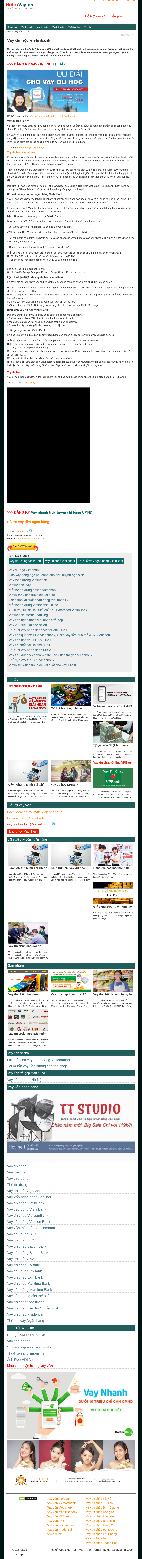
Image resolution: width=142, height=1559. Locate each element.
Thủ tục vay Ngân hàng (25, 1317)
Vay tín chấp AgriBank (24, 1188)
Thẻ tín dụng (74, 27)
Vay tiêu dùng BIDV (22, 1231)
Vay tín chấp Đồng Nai (100, 1508)
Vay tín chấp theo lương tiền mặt (32, 1305)
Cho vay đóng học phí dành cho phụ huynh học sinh (46, 574)
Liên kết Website (21, 1325)
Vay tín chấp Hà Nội (99, 1495)
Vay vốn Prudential (59, 1526)
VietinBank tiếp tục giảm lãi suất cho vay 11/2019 (44, 662)
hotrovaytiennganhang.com (31, 538)
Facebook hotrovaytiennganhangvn (34, 809)
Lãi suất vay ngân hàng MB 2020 (32, 647)
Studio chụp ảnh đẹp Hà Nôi (29, 1344)
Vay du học (30, 382)
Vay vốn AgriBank (58, 1495)
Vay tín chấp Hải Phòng (101, 1530)
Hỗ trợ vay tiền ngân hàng (28, 522)
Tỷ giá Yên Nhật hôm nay (110, 742)
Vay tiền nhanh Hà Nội (25, 1076)
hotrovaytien (21, 531)
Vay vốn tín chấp (22, 31)
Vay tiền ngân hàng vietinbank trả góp (36, 618)
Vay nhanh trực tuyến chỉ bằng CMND (61, 512)
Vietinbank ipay (20, 584)
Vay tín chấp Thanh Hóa (102, 1539)
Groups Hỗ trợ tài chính (25, 815)
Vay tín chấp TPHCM (99, 1499)
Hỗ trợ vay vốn (19, 802)
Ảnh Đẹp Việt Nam (21, 1356)
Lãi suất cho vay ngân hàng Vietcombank (39, 1057)
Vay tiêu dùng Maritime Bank (29, 1286)
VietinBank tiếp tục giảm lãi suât (32, 594)
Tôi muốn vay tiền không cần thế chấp (37, 1063)
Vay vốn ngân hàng (23, 1084)
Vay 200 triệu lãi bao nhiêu (28, 623)
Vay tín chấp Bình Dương (102, 1504)
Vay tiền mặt (26, 27)
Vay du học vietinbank (24, 570)
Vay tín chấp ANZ (20, 1256)
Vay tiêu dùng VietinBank (26, 561)
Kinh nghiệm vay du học (31, 147)
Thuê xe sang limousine (25, 1350)
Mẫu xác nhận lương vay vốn (30, 1362)
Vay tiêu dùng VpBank (24, 1268)
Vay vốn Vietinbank (59, 1504)
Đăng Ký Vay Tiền (23, 828)
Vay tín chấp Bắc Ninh (100, 1517)
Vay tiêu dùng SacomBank (27, 1249)
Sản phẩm (16, 962)
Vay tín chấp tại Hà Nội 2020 (29, 642)
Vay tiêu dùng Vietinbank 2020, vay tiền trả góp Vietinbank (50, 652)
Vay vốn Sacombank (60, 1522)
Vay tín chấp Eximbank (25, 1274)
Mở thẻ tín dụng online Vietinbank (33, 589)
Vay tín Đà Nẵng (96, 1535)
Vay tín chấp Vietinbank (60, 561)
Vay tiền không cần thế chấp (29, 1293)
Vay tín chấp (42, 27)
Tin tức (87, 27)
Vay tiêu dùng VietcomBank (28, 1218)
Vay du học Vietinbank (21, 152)
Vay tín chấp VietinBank (25, 1200)
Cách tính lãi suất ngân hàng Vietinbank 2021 (41, 599)
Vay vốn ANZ (55, 1517)
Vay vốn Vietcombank (61, 1499)
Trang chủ (12, 27)
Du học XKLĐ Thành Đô (26, 1332)
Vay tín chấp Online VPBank (112, 759)
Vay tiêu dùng (17, 1175)
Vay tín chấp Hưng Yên (101, 1522)
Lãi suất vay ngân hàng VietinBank (101, 561)
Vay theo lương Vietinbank (28, 579)
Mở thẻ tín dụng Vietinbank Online (33, 604)
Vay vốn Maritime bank (62, 1508)
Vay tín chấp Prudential (25, 1311)
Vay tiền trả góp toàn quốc (26, 1070)
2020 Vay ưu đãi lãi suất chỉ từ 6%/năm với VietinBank (48, 608)
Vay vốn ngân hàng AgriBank (30, 1194)
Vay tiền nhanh (18, 1049)
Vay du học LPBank (64, 781)
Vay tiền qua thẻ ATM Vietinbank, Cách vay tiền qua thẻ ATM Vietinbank (60, 633)
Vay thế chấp (58, 27)
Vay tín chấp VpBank (23, 1262)
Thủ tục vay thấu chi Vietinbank (31, 657)
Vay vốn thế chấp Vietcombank (31, 1225)
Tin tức (13, 676)
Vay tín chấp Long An (100, 1513)
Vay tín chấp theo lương (25, 1299)
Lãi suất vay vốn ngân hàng (27, 836)
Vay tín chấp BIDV (21, 1237)
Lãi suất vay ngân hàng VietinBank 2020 (38, 628)
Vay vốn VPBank (58, 1513)
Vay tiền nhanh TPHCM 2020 (30, 637)
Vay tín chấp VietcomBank (27, 1212)
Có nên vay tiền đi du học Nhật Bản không (52, 116)
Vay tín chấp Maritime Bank (28, 1280)
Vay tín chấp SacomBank (26, 1243)
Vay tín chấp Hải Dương (101, 1526)
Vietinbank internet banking (28, 613)
